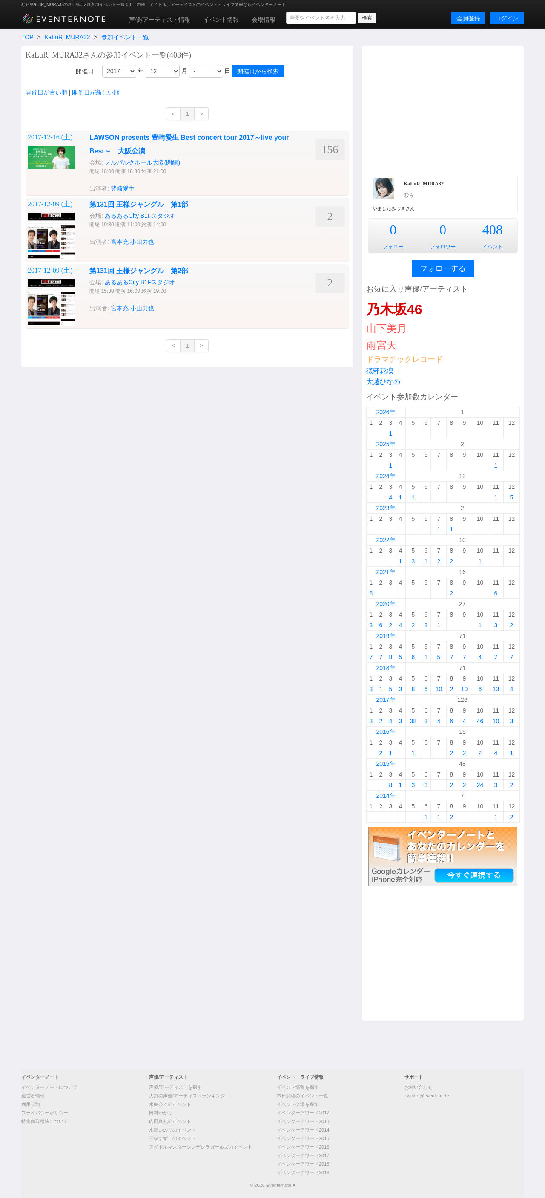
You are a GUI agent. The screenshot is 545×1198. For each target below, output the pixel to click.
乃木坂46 (394, 309)
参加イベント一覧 (125, 37)
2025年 (385, 444)
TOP (27, 37)
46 (480, 721)
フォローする (443, 268)
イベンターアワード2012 (303, 1112)
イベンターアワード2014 (303, 1129)
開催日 (85, 71)
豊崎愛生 (123, 188)
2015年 (385, 763)
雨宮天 (381, 345)
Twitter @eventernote (426, 1095)
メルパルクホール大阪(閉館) (142, 162)
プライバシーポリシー (44, 1112)
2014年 (385, 795)
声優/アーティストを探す (175, 1087)
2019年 (385, 635)
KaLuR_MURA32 (67, 37)
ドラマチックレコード (404, 359)
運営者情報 (33, 1095)
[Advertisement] (442, 109)
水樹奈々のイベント (170, 1104)
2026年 (385, 412)
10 (439, 689)
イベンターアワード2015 (303, 1138)
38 (413, 721)
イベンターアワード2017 (303, 1155)
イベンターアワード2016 (303, 1146)
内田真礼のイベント (170, 1121)
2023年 (385, 508)
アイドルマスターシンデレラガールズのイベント (200, 1146)
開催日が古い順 (46, 92)
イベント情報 (221, 19)
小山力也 (142, 241)
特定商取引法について (44, 1121)
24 (480, 785)
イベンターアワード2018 (303, 1163)
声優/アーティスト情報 (159, 19)
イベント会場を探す (298, 1104)
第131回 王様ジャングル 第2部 (138, 270)
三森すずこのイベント (172, 1138)
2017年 (385, 699)
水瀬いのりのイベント (172, 1129)
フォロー (393, 247)
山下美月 (386, 328)
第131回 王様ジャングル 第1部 (138, 204)
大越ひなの (383, 381)
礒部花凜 (379, 371)
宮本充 (120, 241)
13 (496, 689)
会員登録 (468, 18)
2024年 (385, 476)
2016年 (385, 731)
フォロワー (443, 247)
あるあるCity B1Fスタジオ (140, 215)
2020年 (385, 603)
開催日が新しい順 (96, 92)
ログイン (507, 18)
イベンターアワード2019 (303, 1172)
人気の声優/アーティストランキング (187, 1095)
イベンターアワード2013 (303, 1121)
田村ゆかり (160, 1112)
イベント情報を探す (298, 1087)
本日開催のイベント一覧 (302, 1095)
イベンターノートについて (49, 1087)
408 (492, 229)
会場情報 (263, 19)
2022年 (385, 540)
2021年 (385, 572)
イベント (492, 247)
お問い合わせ (418, 1087)
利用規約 (30, 1104)
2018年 (385, 667)
